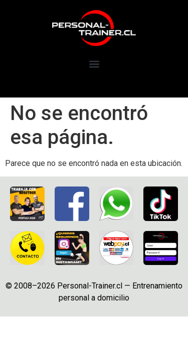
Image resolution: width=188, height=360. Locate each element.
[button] (94, 64)
